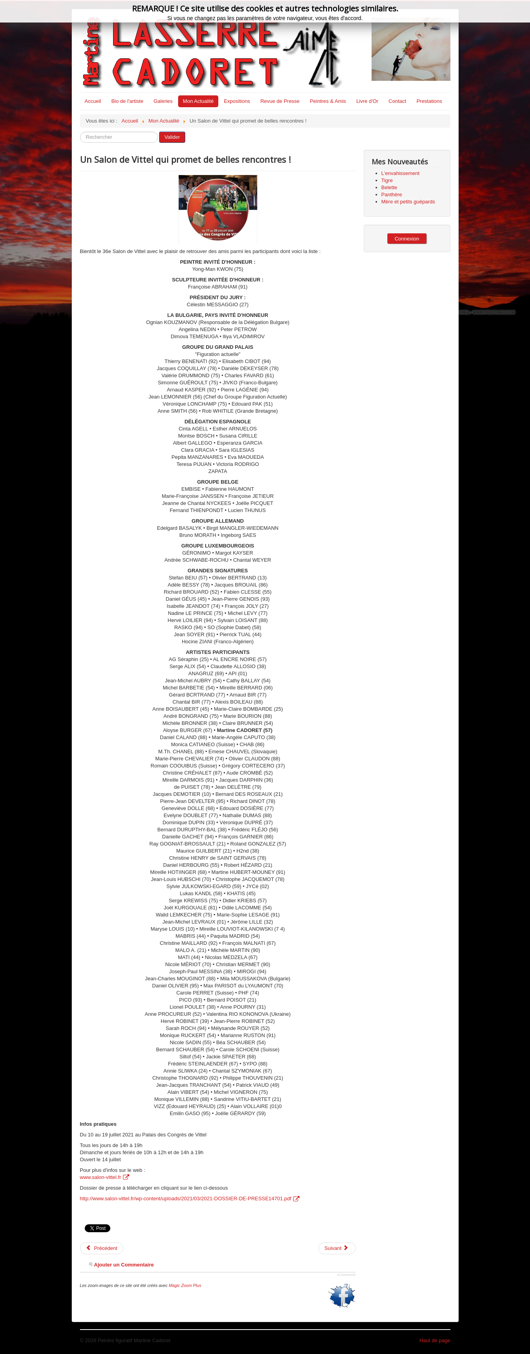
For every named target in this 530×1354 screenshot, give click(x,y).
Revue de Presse (280, 101)
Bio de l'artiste (127, 101)
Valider (172, 137)
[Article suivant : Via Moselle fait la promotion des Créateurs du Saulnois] (336, 1248)
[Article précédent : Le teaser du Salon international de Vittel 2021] (101, 1248)
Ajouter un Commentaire (124, 1265)
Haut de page (434, 1340)
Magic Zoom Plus (185, 1285)
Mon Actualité (198, 101)
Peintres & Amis (328, 101)
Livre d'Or (367, 101)
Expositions (237, 101)
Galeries (163, 101)
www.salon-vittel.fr (105, 1177)
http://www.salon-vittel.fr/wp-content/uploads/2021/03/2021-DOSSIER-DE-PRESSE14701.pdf (190, 1198)
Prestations (429, 101)
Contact (397, 101)
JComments (346, 1275)
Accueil (93, 101)
